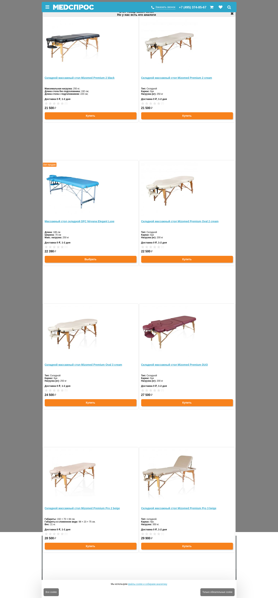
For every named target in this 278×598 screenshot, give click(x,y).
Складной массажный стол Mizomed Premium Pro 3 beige (178, 508)
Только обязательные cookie (217, 592)
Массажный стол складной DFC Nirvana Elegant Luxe (80, 221)
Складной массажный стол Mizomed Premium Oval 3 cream (83, 364)
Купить (90, 115)
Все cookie (51, 592)
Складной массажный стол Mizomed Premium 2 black (80, 77)
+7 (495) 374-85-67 (192, 7)
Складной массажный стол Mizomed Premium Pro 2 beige (82, 508)
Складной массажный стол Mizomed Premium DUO (174, 364)
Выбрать (90, 259)
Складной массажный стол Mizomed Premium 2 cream (176, 77)
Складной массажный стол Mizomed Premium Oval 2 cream (180, 221)
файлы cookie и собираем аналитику (147, 584)
